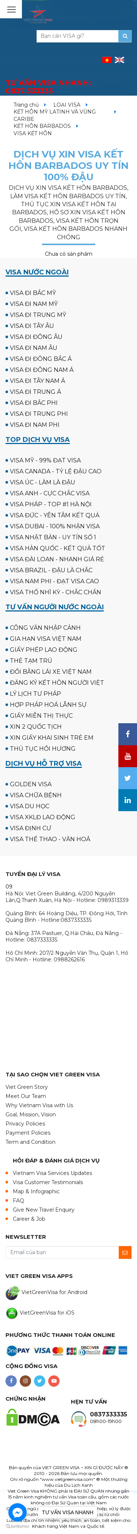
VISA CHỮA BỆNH (36, 795)
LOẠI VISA (66, 104)
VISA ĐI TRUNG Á (35, 391)
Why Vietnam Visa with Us (39, 1105)
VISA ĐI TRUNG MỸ (38, 314)
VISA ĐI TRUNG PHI (39, 413)
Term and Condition (30, 1142)
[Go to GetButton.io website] (17, 1526)
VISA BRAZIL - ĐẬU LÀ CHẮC (51, 570)
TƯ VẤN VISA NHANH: (48, 87)
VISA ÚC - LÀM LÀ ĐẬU (42, 482)
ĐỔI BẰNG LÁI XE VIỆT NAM (51, 671)
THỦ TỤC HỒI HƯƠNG (43, 748)
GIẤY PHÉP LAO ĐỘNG (43, 649)
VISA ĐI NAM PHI (35, 424)
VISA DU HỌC (29, 806)
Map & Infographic (36, 1191)
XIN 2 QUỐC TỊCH (36, 726)
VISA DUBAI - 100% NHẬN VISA (55, 526)
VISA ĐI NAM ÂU (33, 347)
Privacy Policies (25, 1123)
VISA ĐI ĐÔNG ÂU (36, 336)
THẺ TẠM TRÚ (31, 660)
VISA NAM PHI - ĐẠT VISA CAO (54, 581)
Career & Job (29, 1219)
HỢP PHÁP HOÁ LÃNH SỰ (48, 704)
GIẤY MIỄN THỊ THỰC (41, 715)
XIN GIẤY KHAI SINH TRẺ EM (52, 737)
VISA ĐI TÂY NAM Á (37, 380)
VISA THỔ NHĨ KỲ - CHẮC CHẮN (55, 592)
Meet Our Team (25, 1096)
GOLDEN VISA (31, 784)
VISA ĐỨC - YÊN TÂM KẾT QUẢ (54, 515)
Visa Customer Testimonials (48, 1182)
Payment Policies (27, 1133)
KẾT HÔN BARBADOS (42, 126)
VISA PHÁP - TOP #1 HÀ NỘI (51, 504)
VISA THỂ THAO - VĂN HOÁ (50, 839)
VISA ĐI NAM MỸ (34, 303)
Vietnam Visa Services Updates (52, 1173)
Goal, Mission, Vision (30, 1114)
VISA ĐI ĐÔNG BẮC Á (41, 358)
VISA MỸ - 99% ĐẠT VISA (45, 460)
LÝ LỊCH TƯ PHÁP (35, 693)
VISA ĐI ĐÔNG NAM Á (41, 369)
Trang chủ (26, 104)
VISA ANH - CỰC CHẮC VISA (50, 493)
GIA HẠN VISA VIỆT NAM (45, 638)
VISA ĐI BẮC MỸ (33, 292)
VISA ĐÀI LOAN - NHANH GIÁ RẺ (57, 559)
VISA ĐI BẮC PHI (34, 402)
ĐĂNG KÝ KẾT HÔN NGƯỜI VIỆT (57, 682)
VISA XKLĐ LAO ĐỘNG (42, 817)
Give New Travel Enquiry (44, 1209)
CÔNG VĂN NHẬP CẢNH (45, 627)
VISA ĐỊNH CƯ (30, 828)
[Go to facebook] (17, 1512)
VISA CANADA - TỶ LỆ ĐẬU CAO (56, 471)
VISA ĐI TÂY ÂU (32, 325)
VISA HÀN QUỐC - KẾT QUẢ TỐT (57, 548)
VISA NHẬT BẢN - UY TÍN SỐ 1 (53, 537)
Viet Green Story (26, 1087)
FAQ (18, 1200)
